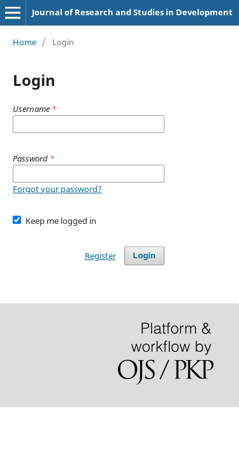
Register (100, 255)
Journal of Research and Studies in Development (132, 12)
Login (144, 255)
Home (24, 42)
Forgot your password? (57, 189)
